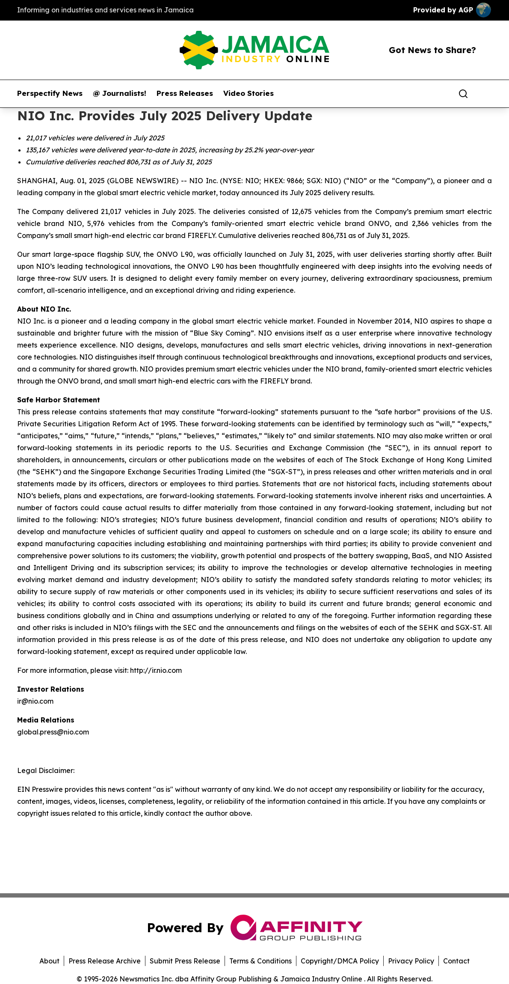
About (49, 961)
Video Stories (248, 93)
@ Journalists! (119, 93)
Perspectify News (50, 93)
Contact (456, 961)
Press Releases (185, 93)
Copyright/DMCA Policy (340, 961)
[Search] (463, 94)
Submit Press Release (185, 961)
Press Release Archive (104, 961)
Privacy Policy (411, 961)
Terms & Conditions (260, 961)
